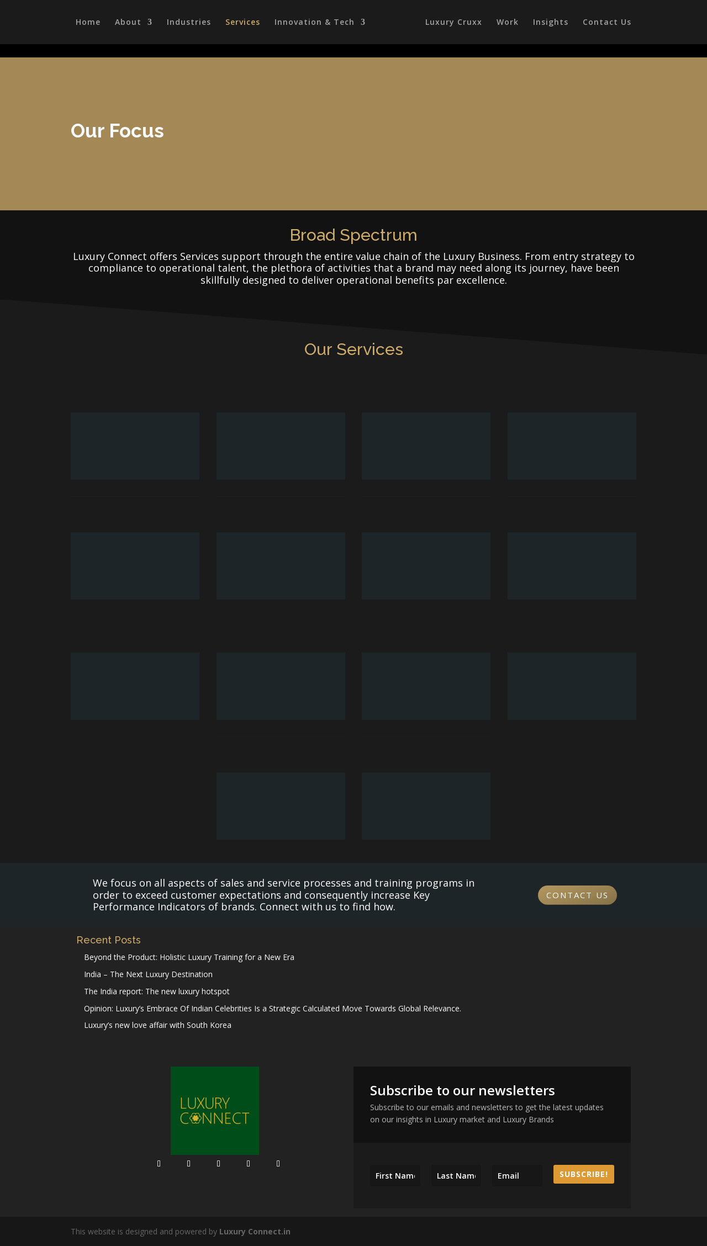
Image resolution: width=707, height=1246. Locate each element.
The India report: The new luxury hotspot (157, 991)
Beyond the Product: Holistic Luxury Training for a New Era (189, 957)
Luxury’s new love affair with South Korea (157, 1025)
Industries (187, 22)
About (126, 22)
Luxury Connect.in (255, 1231)
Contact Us (608, 22)
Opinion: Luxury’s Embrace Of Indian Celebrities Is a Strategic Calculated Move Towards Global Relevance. (272, 1008)
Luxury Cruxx (455, 22)
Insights (552, 22)
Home (86, 22)
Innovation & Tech (313, 22)
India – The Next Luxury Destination (148, 974)
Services (241, 22)
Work (509, 22)
